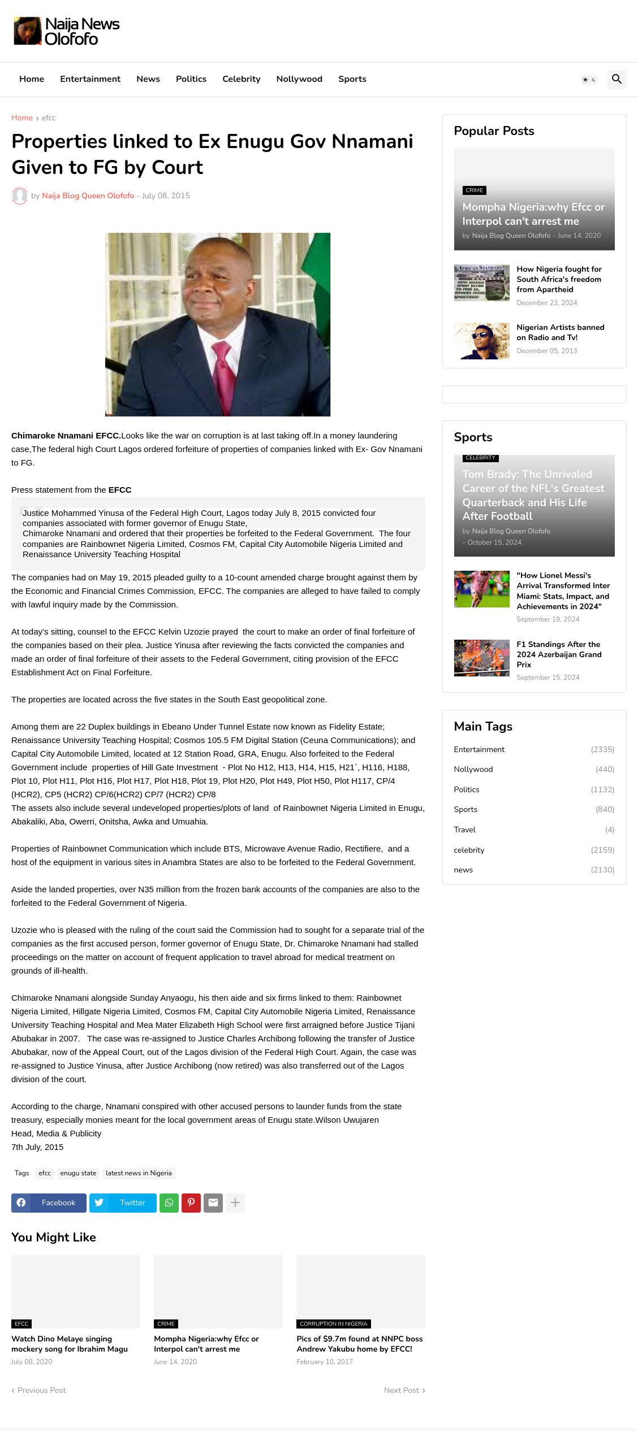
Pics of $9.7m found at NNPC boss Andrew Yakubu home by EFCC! (359, 1344)
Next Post (401, 1390)
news (534, 870)
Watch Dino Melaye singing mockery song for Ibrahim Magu (69, 1344)
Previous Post (42, 1390)
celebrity (534, 850)
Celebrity (241, 79)
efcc (49, 118)
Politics (191, 79)
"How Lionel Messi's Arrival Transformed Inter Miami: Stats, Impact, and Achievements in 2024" (563, 591)
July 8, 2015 (298, 513)
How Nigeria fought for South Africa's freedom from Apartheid (559, 279)
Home (31, 79)
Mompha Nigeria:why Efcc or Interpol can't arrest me (206, 1344)
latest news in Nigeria (139, 1173)
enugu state (79, 1173)
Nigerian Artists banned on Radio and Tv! (561, 333)
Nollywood (300, 79)
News (148, 79)
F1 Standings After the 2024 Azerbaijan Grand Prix (559, 655)
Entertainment (90, 79)
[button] (589, 79)
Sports (352, 79)
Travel (534, 830)
